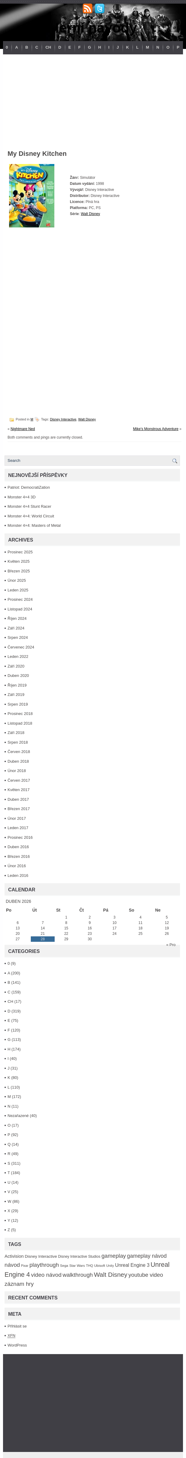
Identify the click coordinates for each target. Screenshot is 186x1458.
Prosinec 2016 (20, 837)
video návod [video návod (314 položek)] (46, 1275)
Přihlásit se (17, 1326)
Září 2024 (16, 628)
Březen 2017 (19, 808)
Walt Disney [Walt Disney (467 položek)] (110, 1274)
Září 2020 (16, 666)
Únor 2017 (17, 818)
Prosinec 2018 (20, 713)
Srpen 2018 (18, 742)
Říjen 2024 (17, 618)
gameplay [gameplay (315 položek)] (113, 1256)
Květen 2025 (19, 561)
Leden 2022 (18, 656)
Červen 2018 (19, 751)
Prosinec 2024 (20, 599)
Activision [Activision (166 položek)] (14, 1256)
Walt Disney (90, 214)
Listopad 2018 (20, 723)
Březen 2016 (19, 856)
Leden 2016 (18, 875)
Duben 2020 (18, 675)
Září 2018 (16, 732)
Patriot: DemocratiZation (29, 487)
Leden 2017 (18, 828)
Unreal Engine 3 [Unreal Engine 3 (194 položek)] (132, 1265)
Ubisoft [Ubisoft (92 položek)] (99, 1265)
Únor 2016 (17, 866)
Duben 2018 (18, 761)
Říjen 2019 (17, 685)
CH (48, 47)
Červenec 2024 (21, 647)
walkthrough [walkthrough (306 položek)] (78, 1275)
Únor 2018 (17, 770)
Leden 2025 (18, 590)
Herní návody (93, 28)
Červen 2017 (19, 780)
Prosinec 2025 (20, 552)
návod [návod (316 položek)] (12, 1265)
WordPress (17, 1345)
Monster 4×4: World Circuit (31, 516)
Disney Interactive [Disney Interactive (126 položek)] (41, 1256)
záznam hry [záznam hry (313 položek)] (19, 1284)
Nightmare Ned (23, 429)
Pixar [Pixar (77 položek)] (24, 1265)
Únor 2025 (17, 580)
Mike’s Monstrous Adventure (155, 429)
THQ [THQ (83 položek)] (89, 1265)
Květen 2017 (19, 789)
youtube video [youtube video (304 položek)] (145, 1275)
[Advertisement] (93, 99)
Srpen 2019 (18, 704)
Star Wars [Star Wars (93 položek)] (77, 1265)
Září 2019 (16, 694)
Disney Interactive (63, 419)
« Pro (170, 944)
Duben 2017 (18, 799)
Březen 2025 (19, 571)
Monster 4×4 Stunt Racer (29, 506)
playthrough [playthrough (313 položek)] (44, 1265)
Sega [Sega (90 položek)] (64, 1265)
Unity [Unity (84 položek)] (110, 1265)
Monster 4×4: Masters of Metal (34, 525)
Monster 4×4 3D (22, 497)
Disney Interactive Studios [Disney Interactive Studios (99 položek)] (79, 1256)
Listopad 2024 (20, 609)
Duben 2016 (18, 847)
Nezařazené (18, 1115)
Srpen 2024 (18, 637)
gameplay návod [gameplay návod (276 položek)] (147, 1256)
